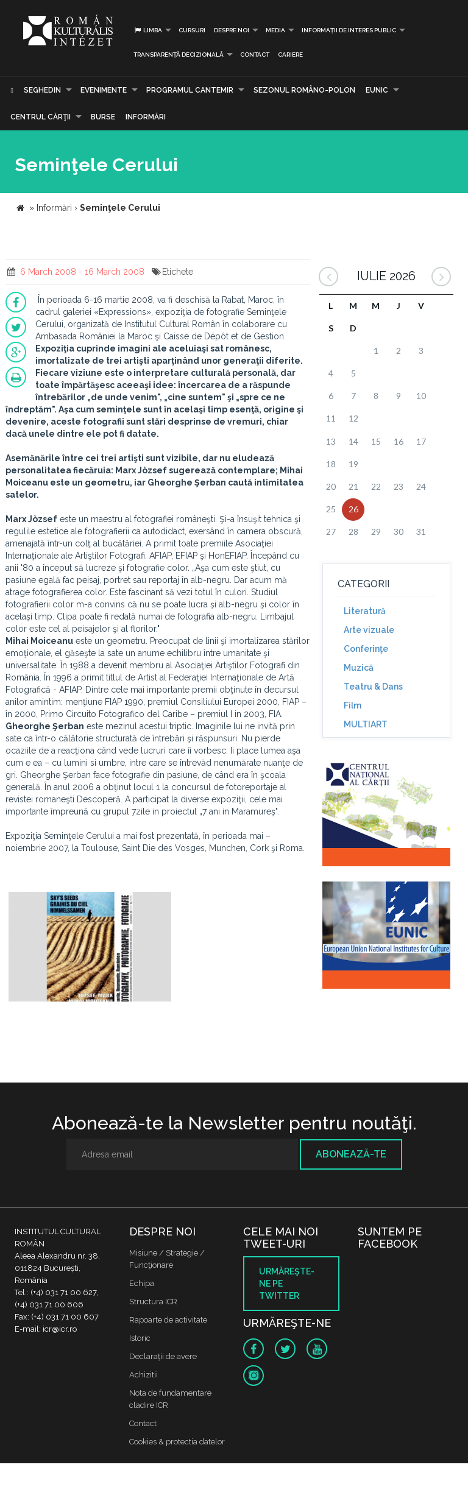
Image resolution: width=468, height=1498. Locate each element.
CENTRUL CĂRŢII (40, 117)
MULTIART (366, 724)
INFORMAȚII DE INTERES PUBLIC (349, 30)
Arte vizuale (369, 630)
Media (275, 30)
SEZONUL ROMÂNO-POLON (304, 90)
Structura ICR (153, 1301)
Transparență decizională (178, 54)
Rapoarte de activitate (168, 1319)
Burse (103, 117)
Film (352, 705)
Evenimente (103, 90)
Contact (254, 54)
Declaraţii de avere (163, 1356)
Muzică (359, 668)
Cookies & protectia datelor (177, 1441)
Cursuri (192, 30)
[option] (89, 948)
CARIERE (290, 54)
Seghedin (42, 90)
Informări (146, 117)
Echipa (141, 1283)
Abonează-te (351, 1154)
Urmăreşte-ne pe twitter (286, 1284)
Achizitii (143, 1374)
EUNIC (377, 90)
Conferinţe (366, 649)
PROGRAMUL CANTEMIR (189, 90)
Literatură (365, 611)
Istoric (140, 1338)
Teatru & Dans (373, 686)
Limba (147, 30)
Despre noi (231, 30)
